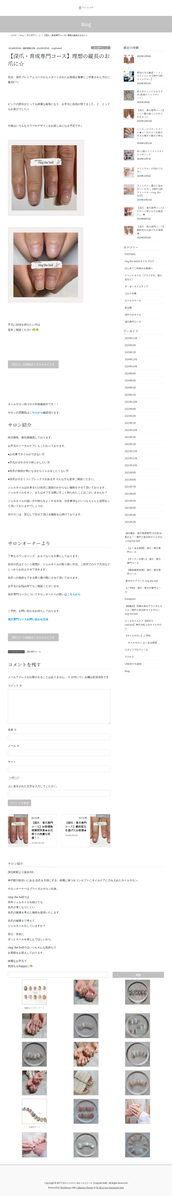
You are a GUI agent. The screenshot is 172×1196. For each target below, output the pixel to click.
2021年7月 (130, 486)
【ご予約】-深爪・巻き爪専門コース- (143, 589)
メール (13, 746)
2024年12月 (131, 359)
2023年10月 (131, 401)
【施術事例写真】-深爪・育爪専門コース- (144, 571)
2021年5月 (130, 500)
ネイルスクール (133, 300)
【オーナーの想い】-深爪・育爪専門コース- (144, 560)
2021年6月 (130, 493)
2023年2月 (130, 416)
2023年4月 (130, 408)
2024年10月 (131, 366)
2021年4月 (130, 507)
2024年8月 (130, 373)
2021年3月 (130, 514)
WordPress (65, 1187)
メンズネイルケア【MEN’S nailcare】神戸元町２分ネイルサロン (143, 624)
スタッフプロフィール (136, 649)
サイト (12, 762)
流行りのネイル (133, 314)
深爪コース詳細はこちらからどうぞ (33, 364)
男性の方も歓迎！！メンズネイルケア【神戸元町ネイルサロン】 (150, 76)
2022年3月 (130, 437)
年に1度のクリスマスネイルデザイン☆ (150, 152)
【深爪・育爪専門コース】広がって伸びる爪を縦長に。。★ (150, 211)
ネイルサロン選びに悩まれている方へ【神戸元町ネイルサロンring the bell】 (150, 190)
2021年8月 (130, 479)
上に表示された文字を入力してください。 (33, 786)
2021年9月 (130, 472)
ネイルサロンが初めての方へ (150, 170)
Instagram (130, 598)
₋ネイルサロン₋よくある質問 (142, 642)
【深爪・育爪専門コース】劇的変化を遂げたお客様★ (76, 826)
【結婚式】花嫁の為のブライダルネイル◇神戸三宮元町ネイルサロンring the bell (143, 609)
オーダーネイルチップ (136, 286)
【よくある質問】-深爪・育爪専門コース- (144, 550)
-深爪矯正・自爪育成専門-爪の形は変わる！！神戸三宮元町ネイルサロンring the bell (143, 536)
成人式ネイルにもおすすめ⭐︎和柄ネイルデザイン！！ (150, 95)
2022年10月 (131, 430)
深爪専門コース (100, 47)
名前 (12, 729)
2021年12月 (131, 451)
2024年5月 (130, 387)
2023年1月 (130, 423)
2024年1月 (130, 394)
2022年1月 (130, 444)
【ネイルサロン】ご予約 (137, 635)
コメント (15, 685)
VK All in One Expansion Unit (110, 1187)
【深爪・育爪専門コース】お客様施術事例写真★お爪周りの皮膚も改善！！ (42, 830)
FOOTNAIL (130, 254)
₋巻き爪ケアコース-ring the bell (141, 580)
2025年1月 (130, 352)
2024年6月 (130, 380)
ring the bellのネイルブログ (139, 261)
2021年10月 (131, 465)
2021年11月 (131, 458)
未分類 (128, 307)
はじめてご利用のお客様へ (139, 268)
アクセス (129, 656)
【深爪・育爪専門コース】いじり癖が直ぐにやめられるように (150, 113)
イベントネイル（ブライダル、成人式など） (143, 277)
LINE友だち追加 (133, 663)
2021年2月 (130, 522)
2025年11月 (131, 338)
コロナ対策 (130, 293)
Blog (127, 671)
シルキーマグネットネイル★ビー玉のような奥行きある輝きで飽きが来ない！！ (150, 134)
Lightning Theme (84, 1187)
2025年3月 (130, 345)
